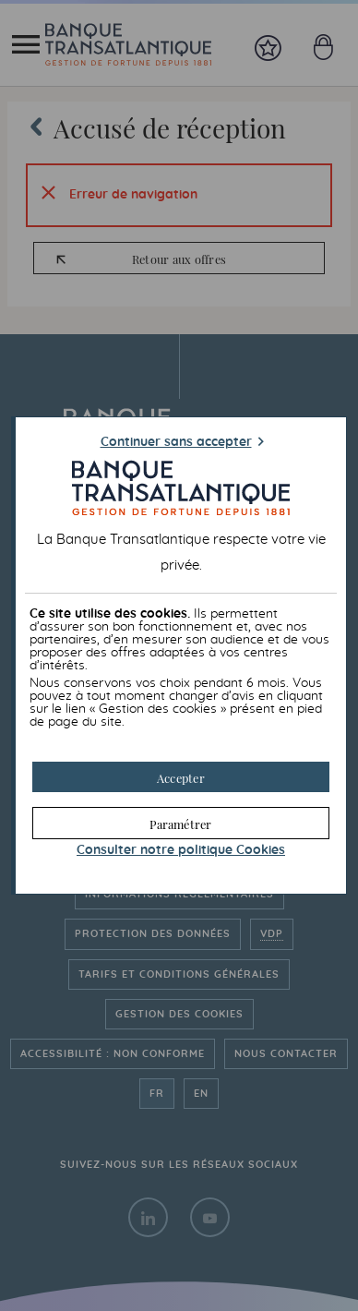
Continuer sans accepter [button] (176, 442)
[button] (180, 777)
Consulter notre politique (181, 850)
